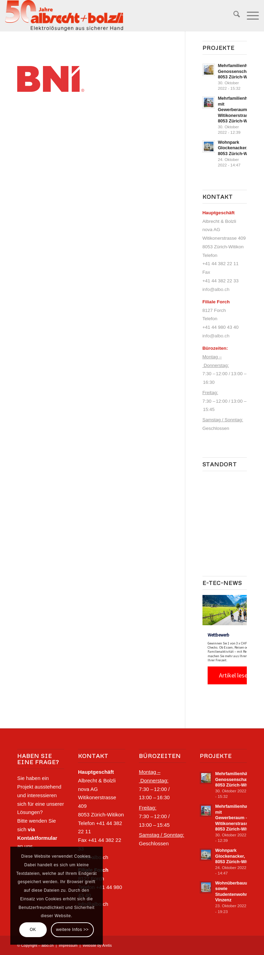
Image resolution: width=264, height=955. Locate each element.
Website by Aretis (97, 945)
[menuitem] (233, 15)
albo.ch (47, 945)
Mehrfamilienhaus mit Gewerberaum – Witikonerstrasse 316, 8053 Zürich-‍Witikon (240, 109)
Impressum (68, 945)
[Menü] (249, 15)
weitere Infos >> (72, 929)
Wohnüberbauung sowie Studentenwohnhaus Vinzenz (236, 891)
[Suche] (233, 15)
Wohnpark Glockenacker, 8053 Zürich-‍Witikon (239, 148)
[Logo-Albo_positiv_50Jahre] (64, 15)
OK (33, 929)
